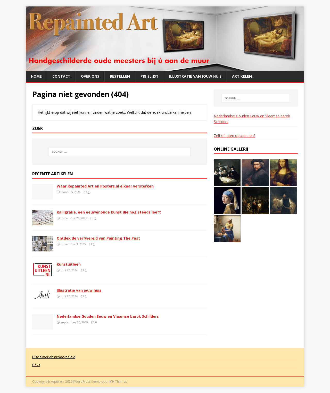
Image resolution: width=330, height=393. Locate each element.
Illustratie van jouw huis (195, 76)
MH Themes (118, 381)
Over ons (90, 76)
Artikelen (242, 76)
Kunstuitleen (69, 264)
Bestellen (120, 76)
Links (36, 365)
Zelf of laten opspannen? (234, 135)
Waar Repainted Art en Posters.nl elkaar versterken (105, 186)
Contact (61, 76)
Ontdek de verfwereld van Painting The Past (98, 238)
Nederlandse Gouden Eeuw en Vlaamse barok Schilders (108, 316)
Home (36, 76)
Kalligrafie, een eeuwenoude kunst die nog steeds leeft (109, 212)
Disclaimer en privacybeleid (53, 357)
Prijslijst (150, 76)
